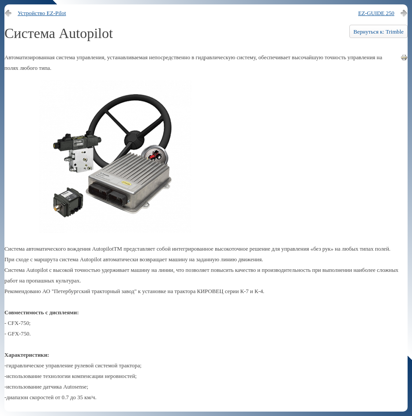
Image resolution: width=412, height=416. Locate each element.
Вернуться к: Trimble (378, 32)
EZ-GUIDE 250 (376, 13)
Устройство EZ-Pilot (42, 13)
